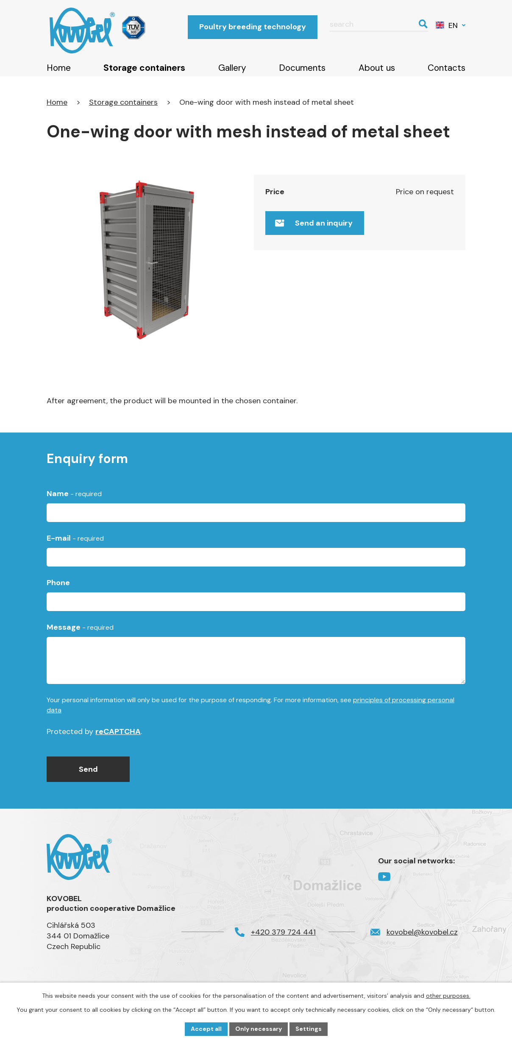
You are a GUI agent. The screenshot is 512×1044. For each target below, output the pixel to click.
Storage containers (144, 67)
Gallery (232, 67)
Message (80, 632)
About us (377, 67)
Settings (308, 1029)
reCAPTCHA (118, 736)
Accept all (206, 1029)
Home (59, 67)
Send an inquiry (314, 223)
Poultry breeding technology (252, 27)
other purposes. (448, 995)
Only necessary (258, 1029)
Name (74, 498)
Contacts (446, 67)
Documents (302, 67)
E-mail (75, 543)
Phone (58, 588)
